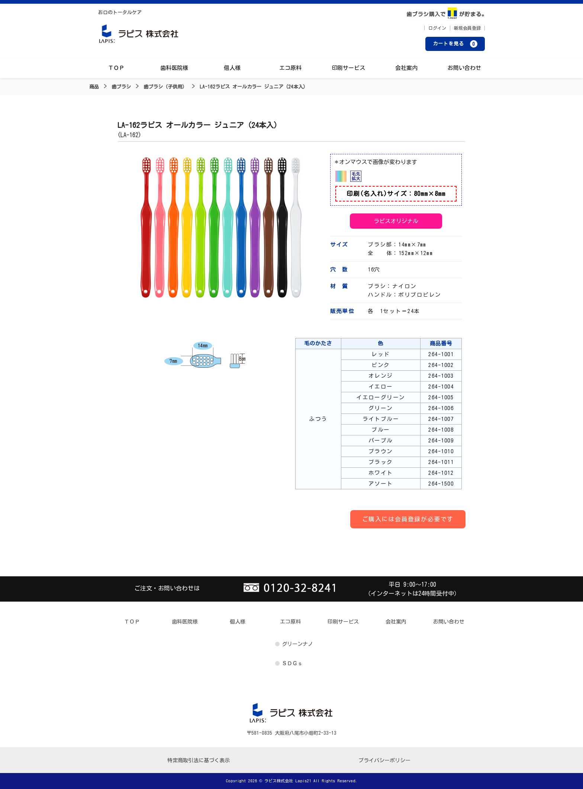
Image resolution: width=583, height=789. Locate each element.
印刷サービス (348, 68)
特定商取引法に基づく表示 (198, 760)
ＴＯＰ (116, 68)
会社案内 (406, 68)
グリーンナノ (297, 644)
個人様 (232, 68)
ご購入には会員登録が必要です (408, 519)
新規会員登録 (467, 28)
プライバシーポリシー (384, 760)
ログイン (437, 28)
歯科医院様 (174, 68)
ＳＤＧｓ (292, 663)
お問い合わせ (464, 68)
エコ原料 (290, 68)
